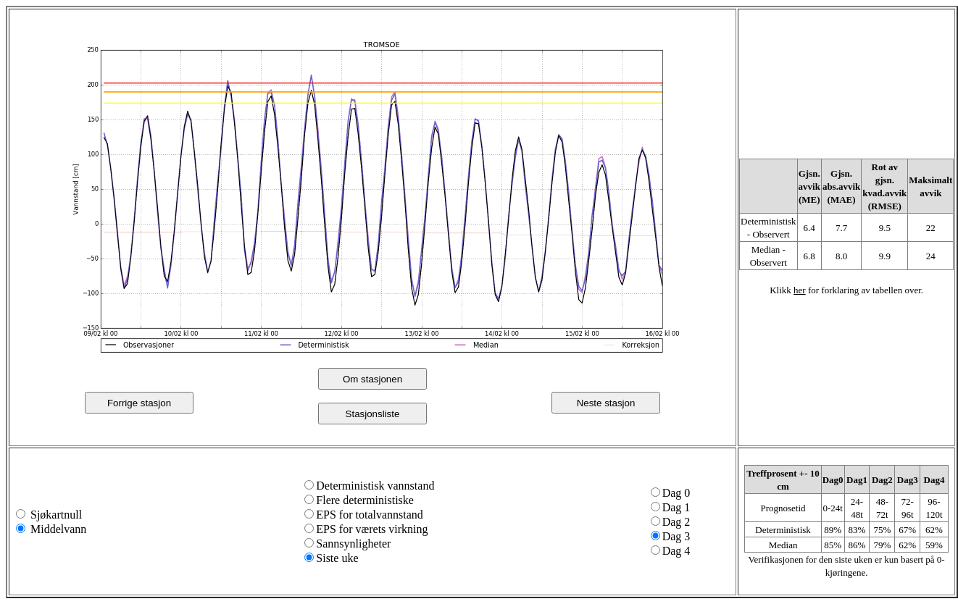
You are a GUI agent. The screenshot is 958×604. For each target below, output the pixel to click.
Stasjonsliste (373, 413)
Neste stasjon (606, 403)
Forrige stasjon (139, 403)
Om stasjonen (372, 379)
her (800, 290)
